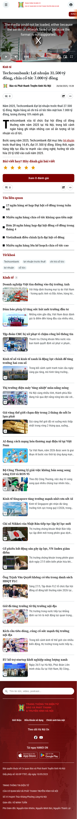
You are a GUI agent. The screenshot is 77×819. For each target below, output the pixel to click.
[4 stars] (26, 168)
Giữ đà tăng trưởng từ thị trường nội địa (30, 606)
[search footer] (6, 691)
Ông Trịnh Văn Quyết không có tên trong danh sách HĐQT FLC (38, 579)
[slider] (38, 51)
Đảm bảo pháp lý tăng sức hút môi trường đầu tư (36, 309)
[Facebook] (35, 738)
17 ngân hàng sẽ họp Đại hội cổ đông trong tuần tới (38, 207)
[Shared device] (63, 96)
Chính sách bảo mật (55, 720)
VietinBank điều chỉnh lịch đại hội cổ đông (35, 237)
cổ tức (22, 268)
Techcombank (11, 262)
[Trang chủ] (24, 14)
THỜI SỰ (35, 14)
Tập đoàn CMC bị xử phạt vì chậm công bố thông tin (38, 334)
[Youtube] (41, 738)
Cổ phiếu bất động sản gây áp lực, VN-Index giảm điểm (36, 550)
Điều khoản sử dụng (33, 720)
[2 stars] (12, 168)
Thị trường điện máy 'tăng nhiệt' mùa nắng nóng (36, 388)
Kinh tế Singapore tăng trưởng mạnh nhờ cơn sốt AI (38, 499)
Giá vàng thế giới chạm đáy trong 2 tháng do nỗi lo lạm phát (37, 414)
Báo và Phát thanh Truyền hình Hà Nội (30, 85)
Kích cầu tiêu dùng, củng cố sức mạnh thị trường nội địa (36, 633)
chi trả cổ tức (57, 262)
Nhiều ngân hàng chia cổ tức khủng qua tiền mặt (39, 217)
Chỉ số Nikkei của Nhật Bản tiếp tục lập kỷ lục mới (37, 524)
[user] (71, 4)
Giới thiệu (16, 720)
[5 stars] (33, 168)
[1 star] (5, 168)
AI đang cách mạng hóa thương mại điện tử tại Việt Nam (37, 443)
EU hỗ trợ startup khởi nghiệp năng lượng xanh (35, 660)
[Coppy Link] (70, 96)
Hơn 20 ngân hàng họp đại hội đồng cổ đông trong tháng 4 (40, 227)
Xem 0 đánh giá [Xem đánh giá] (38, 178)
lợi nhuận (68, 140)
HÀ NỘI (48, 14)
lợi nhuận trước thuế (34, 262)
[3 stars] (19, 168)
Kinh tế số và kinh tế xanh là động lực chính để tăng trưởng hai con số (38, 361)
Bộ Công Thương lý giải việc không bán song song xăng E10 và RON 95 (37, 472)
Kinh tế (7, 67)
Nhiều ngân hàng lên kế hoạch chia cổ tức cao (37, 245)
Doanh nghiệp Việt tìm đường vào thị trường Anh (36, 284)
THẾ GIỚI (61, 14)
